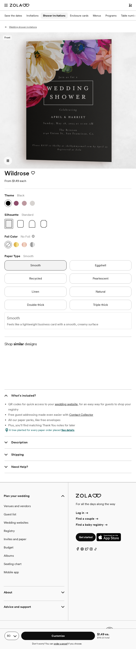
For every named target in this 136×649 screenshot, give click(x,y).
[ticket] (43, 224)
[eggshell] (101, 265)
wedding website (66, 404)
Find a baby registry (92, 524)
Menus (97, 15)
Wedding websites (16, 522)
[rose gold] (24, 244)
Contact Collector (81, 415)
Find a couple (87, 518)
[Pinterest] (82, 550)
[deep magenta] (16, 203)
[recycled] (36, 278)
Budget (8, 547)
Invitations (32, 15)
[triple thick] (101, 305)
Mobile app (11, 572)
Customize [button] (58, 635)
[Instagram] (91, 550)
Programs (110, 15)
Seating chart (12, 564)
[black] (8, 203)
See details (67, 430)
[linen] (36, 292)
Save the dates (13, 15)
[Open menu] (6, 5)
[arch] (32, 224)
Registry (9, 531)
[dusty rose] (24, 203)
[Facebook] (78, 550)
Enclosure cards (79, 15)
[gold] (16, 244)
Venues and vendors (17, 506)
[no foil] (8, 244)
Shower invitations (54, 15)
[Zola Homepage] (19, 5)
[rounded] (20, 224)
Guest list (10, 514)
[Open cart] (130, 5)
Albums (9, 555)
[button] (8, 161)
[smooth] (36, 265)
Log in (82, 513)
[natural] (101, 292)
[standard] (9, 224)
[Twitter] (87, 550)
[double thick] (36, 305)
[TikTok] (96, 550)
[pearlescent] (101, 278)
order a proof (61, 643)
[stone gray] (32, 203)
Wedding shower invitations (21, 27)
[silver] (32, 244)
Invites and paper (15, 539)
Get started (85, 537)
